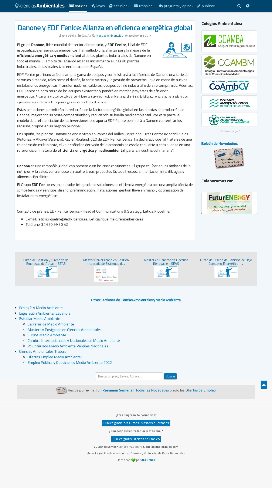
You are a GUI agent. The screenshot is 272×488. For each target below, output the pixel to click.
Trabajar (144, 6)
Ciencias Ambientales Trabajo (43, 351)
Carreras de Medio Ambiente (51, 324)
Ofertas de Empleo (201, 390)
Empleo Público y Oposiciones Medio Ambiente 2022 (70, 362)
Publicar (206, 6)
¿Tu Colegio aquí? (229, 131)
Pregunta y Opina (176, 6)
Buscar (170, 376)
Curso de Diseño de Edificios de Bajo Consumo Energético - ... (226, 261)
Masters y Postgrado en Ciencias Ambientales (65, 330)
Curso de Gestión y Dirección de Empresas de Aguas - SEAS (45, 261)
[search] (129, 376)
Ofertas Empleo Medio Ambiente (54, 357)
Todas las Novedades (152, 390)
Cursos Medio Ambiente (47, 335)
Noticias (78, 6)
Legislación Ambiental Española (44, 313)
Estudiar (119, 6)
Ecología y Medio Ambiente (41, 308)
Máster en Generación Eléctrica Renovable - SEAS (166, 261)
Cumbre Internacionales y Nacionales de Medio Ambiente (74, 340)
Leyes (98, 6)
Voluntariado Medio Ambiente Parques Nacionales (68, 346)
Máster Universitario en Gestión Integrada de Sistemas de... (106, 261)
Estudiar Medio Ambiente (39, 318)
